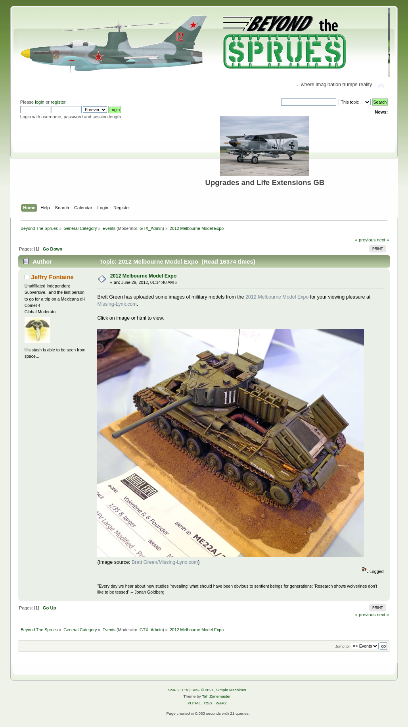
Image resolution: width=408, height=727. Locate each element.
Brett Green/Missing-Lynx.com (165, 562)
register (58, 102)
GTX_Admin (151, 228)
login (39, 102)
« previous (365, 239)
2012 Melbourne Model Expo (143, 276)
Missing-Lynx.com (116, 304)
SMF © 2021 (203, 690)
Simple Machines (231, 690)
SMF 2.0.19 (178, 690)
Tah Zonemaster (216, 696)
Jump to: (342, 646)
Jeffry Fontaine (52, 277)
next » (383, 239)
